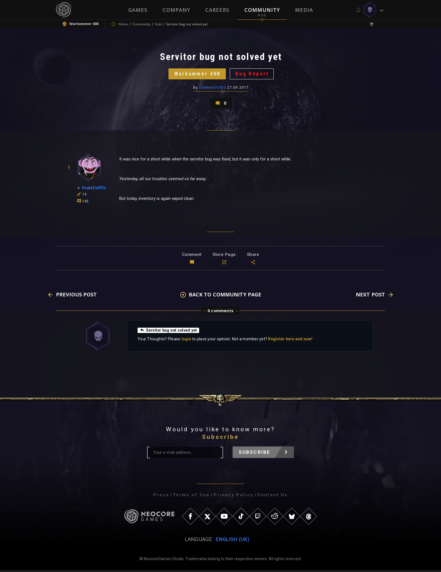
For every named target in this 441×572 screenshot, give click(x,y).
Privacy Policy (233, 496)
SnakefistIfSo (212, 89)
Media (304, 9)
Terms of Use (191, 496)
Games (137, 9)
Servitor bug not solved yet (169, 332)
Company (176, 9)
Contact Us (272, 496)
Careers (217, 9)
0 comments (220, 312)
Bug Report (253, 74)
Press (161, 496)
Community (262, 9)
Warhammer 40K (197, 74)
